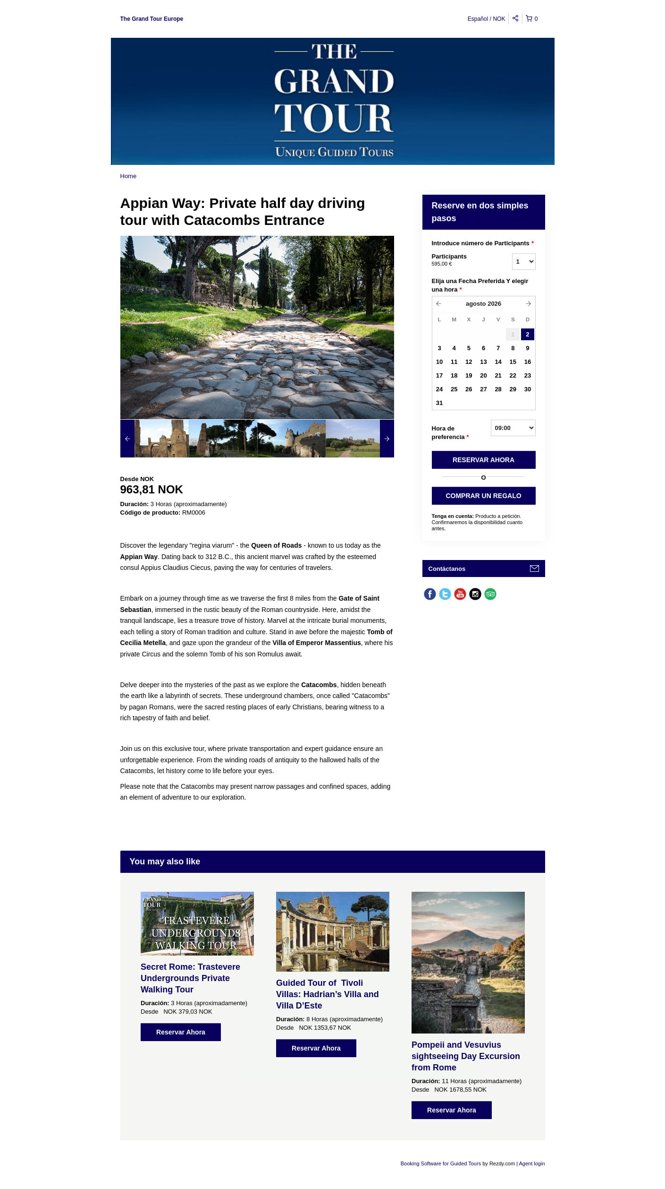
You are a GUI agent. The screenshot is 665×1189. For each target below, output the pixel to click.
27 (483, 389)
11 (454, 361)
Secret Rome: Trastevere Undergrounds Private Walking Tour (190, 978)
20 (483, 375)
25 (454, 389)
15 (513, 361)
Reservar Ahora (180, 1032)
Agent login (532, 1163)
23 (527, 375)
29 (513, 389)
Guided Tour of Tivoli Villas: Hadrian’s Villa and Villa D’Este (327, 994)
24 (439, 389)
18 (454, 375)
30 (527, 389)
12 (468, 361)
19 (468, 375)
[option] (154, 438)
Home (128, 176)
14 (498, 361)
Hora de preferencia (450, 433)
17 (439, 375)
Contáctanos (447, 568)
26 (468, 389)
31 (439, 402)
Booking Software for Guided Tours (441, 1163)
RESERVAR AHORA (483, 460)
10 (439, 361)
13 (483, 361)
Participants (460, 260)
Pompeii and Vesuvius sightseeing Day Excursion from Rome (466, 1056)
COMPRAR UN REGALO (483, 496)
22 (513, 375)
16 (527, 361)
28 (498, 389)
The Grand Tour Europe (152, 19)
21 (498, 375)
